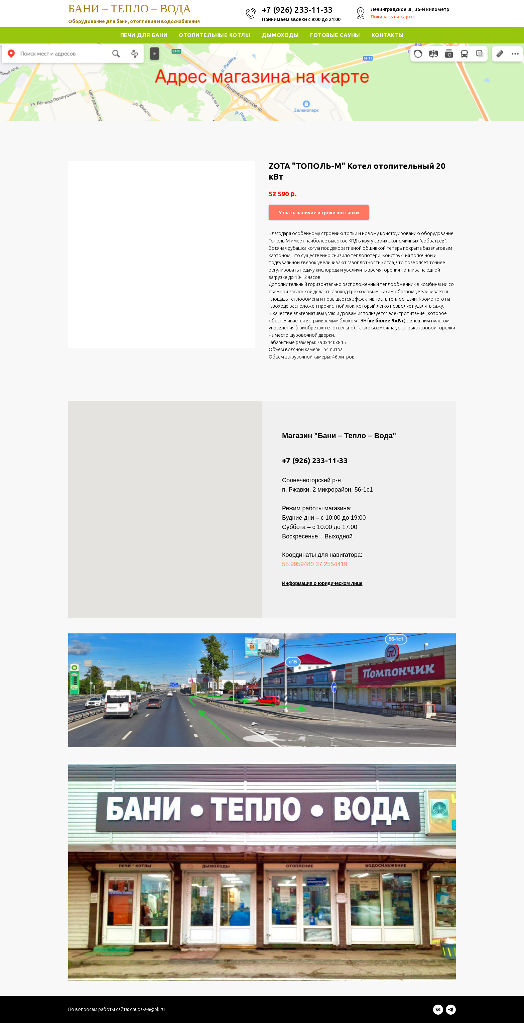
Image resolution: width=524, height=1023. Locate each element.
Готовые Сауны (335, 35)
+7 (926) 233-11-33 (315, 460)
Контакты (388, 35)
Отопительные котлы (214, 35)
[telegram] (451, 1013)
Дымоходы (280, 35)
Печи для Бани (144, 35)
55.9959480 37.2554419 (314, 564)
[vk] (438, 1013)
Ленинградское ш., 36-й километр (410, 9)
